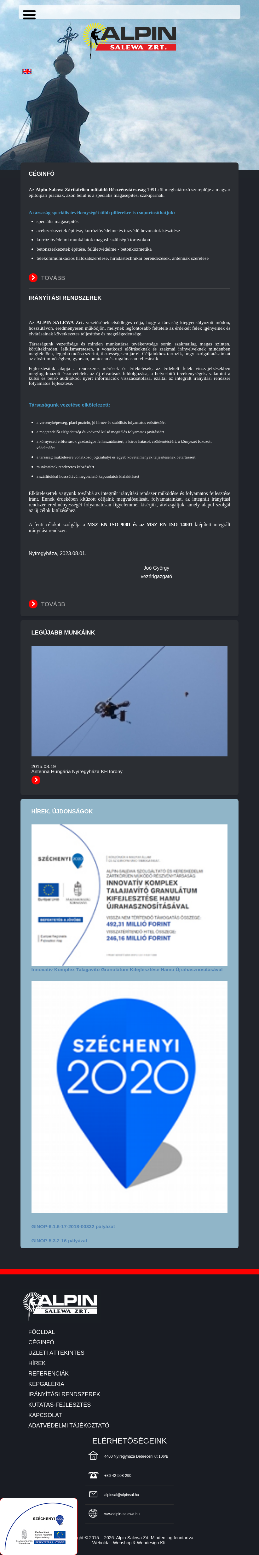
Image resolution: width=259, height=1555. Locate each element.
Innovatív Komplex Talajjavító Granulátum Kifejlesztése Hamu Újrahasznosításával (127, 969)
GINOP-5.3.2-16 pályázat (59, 1240)
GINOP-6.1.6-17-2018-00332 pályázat (73, 1226)
